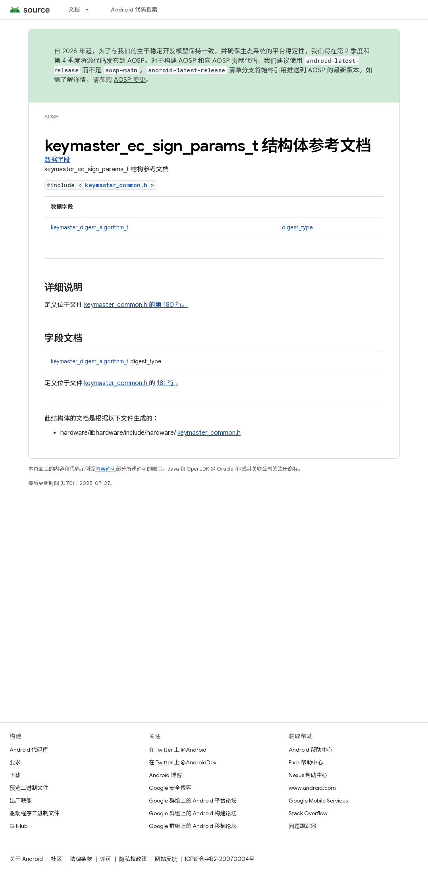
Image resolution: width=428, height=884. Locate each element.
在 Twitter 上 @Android (177, 749)
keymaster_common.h (118, 185)
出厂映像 (21, 800)
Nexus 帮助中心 (308, 775)
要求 (15, 762)
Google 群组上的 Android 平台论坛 (193, 800)
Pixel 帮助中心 (306, 762)
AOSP (51, 116)
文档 (74, 9)
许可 (105, 859)
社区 (56, 859)
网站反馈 (166, 859)
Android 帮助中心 (311, 749)
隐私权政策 (133, 859)
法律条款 (81, 859)
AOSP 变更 (130, 80)
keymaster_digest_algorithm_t (90, 227)
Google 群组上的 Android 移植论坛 (193, 826)
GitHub (18, 826)
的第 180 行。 (167, 305)
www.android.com (312, 787)
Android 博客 (165, 775)
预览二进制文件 (29, 787)
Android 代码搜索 (134, 9)
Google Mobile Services (318, 800)
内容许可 (105, 468)
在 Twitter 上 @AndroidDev (182, 762)
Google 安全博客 (170, 787)
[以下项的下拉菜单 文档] (90, 9)
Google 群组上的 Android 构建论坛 (193, 813)
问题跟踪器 (302, 826)
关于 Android (26, 859)
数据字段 (57, 160)
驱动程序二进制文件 (35, 813)
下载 (15, 775)
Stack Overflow (308, 813)
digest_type (297, 227)
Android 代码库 (29, 749)
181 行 (166, 383)
